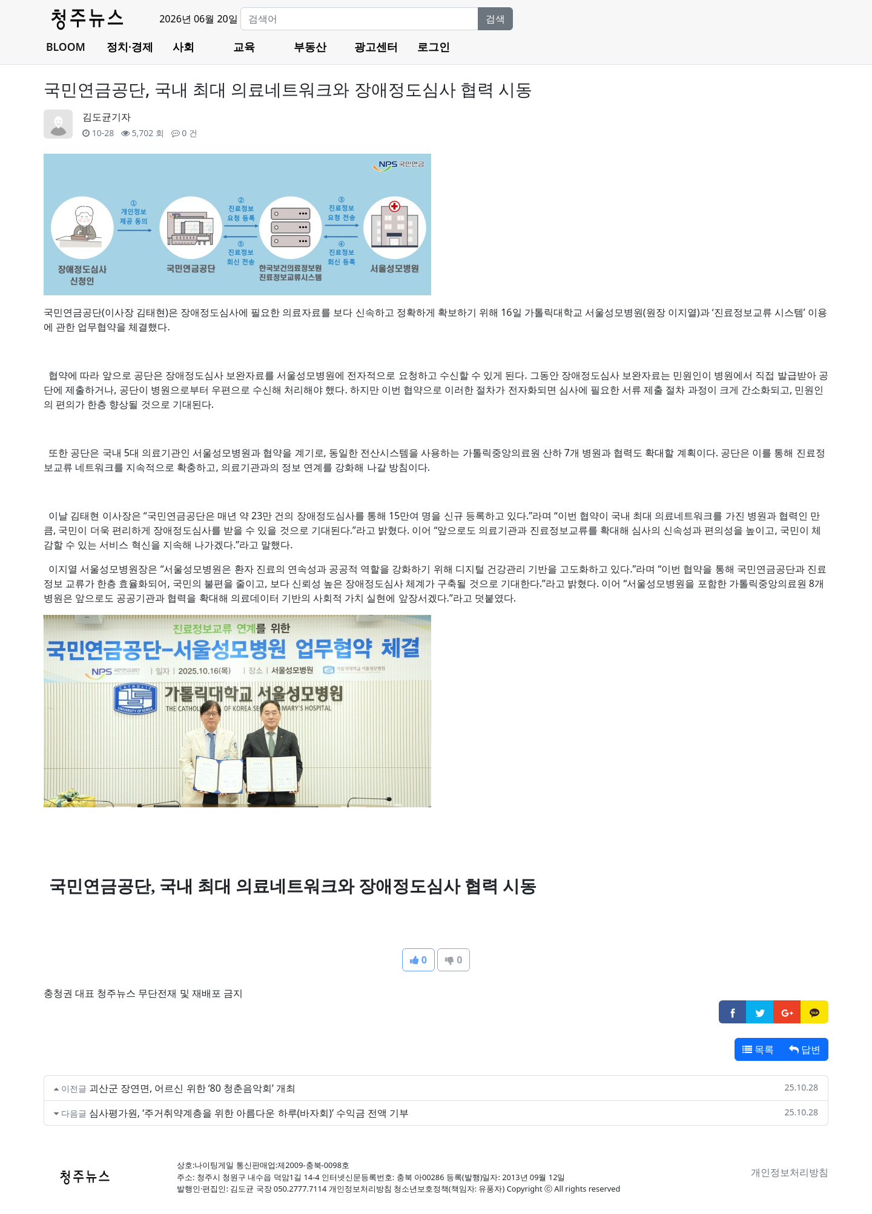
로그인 (433, 46)
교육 (244, 46)
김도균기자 (106, 116)
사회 (183, 46)
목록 (758, 1049)
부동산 (310, 46)
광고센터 (376, 46)
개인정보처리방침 (789, 1172)
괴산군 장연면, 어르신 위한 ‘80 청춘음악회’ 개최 (192, 1088)
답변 (805, 1049)
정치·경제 (130, 46)
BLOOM (65, 46)
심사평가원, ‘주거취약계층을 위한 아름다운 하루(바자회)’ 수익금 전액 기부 (249, 1113)
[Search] (359, 18)
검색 (495, 18)
